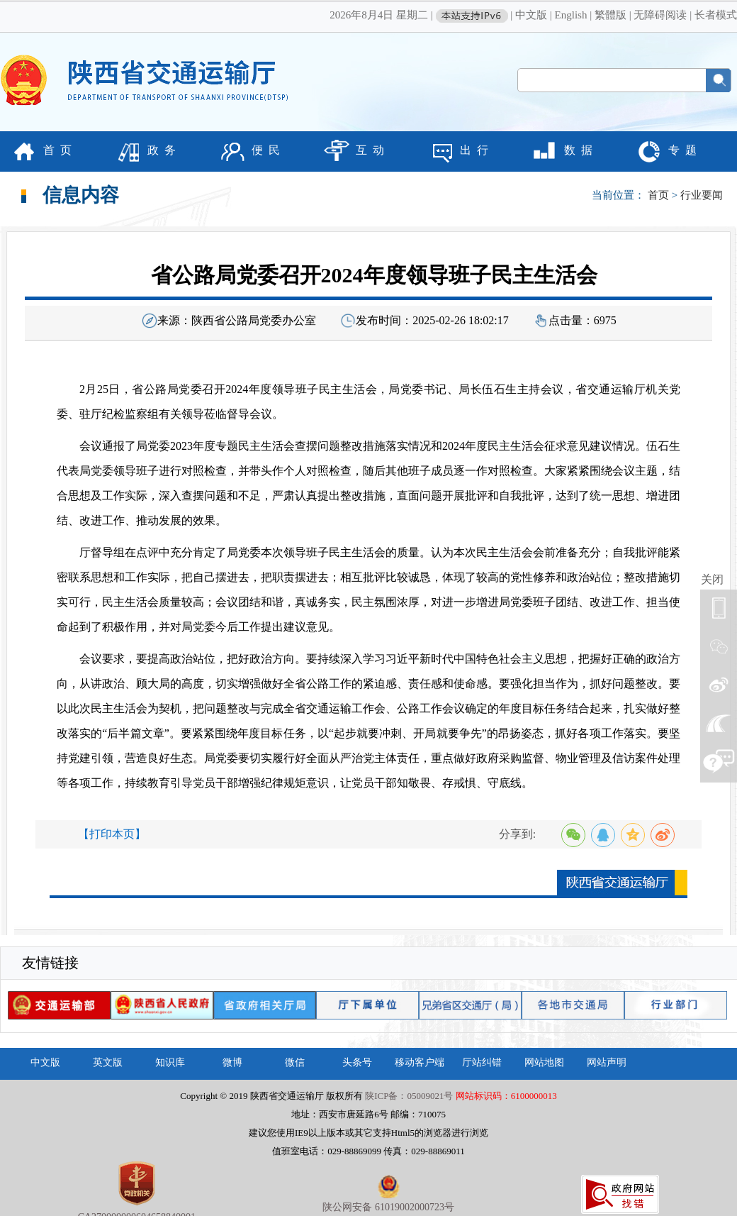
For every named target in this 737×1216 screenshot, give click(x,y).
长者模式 (715, 15)
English (571, 15)
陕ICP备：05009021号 (409, 1095)
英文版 (108, 1062)
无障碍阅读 (660, 15)
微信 (295, 1062)
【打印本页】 (112, 834)
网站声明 (606, 1062)
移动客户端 (419, 1062)
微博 (232, 1062)
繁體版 (610, 15)
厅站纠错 (482, 1062)
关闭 (712, 579)
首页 (658, 195)
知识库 (170, 1062)
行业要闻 (701, 195)
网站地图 (544, 1062)
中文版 (531, 15)
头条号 (357, 1062)
